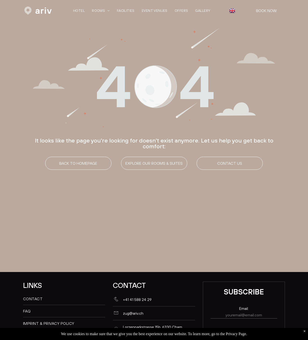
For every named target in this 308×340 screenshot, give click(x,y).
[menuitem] (79, 10)
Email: (244, 308)
